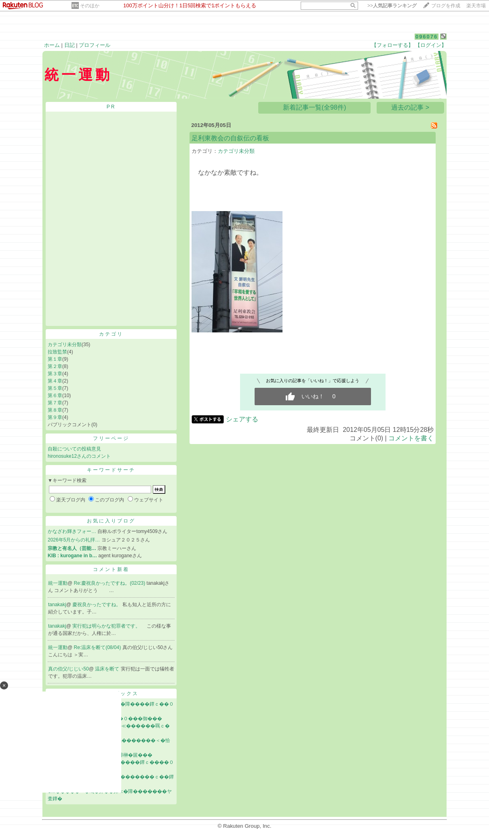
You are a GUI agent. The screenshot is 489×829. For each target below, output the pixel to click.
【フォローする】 (392, 45)
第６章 (55, 395)
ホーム (52, 45)
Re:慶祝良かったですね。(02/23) (110, 583)
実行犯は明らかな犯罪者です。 (106, 626)
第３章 (55, 373)
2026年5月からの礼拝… (74, 540)
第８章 (55, 410)
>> (392, 5)
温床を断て (107, 669)
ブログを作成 (445, 5)
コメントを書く (411, 438)
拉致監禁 (57, 352)
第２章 (55, 366)
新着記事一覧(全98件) (314, 107)
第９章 (55, 417)
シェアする (242, 419)
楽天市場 (476, 5)
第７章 (55, 403)
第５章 (55, 388)
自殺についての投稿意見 (74, 449)
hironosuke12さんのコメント (79, 456)
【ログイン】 (431, 45)
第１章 (55, 359)
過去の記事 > (410, 107)
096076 (426, 37)
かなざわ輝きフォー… (72, 531)
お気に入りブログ (111, 521)
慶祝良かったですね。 (97, 604)
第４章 (55, 381)
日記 (69, 45)
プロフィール (94, 45)
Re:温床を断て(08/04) (98, 647)
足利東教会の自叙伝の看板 (230, 138)
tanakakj (57, 604)
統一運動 (57, 583)
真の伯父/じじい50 (68, 669)
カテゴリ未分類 (65, 344)
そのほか (89, 5)
